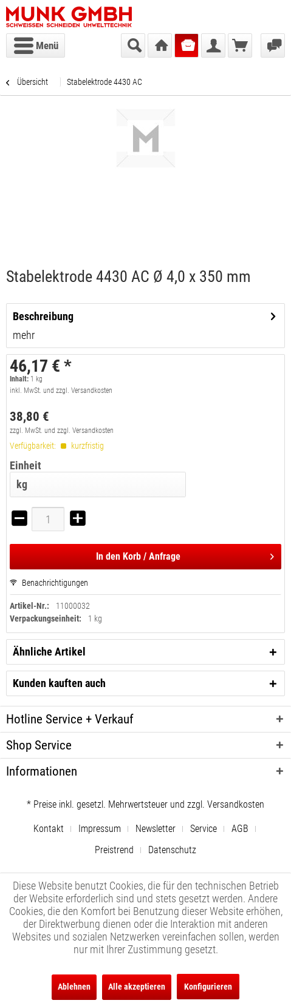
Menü (36, 44)
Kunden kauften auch (59, 683)
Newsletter (155, 828)
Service (203, 828)
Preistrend (114, 850)
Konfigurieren (208, 986)
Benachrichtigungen (49, 583)
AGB (239, 828)
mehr (24, 335)
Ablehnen (74, 986)
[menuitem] (35, 45)
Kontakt (48, 828)
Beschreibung (43, 316)
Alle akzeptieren (136, 986)
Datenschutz (172, 850)
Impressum (99, 828)
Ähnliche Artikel (49, 651)
